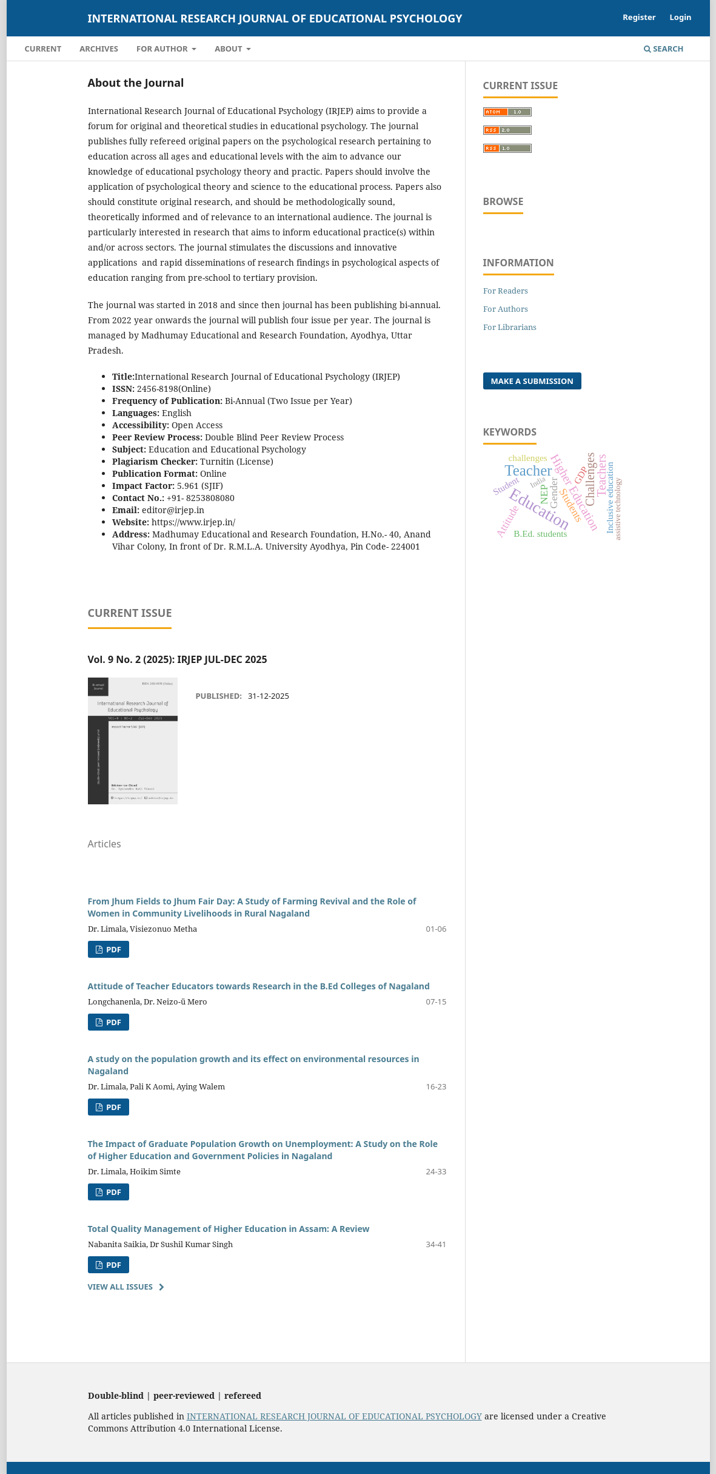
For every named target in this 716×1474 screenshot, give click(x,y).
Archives (98, 48)
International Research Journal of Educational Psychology (275, 18)
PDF (112, 949)
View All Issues (120, 1286)
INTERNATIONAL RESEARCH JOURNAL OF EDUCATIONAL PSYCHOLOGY (334, 1416)
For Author (163, 48)
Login (681, 17)
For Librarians (510, 326)
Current (43, 48)
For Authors (505, 308)
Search (664, 48)
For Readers (505, 290)
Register (639, 17)
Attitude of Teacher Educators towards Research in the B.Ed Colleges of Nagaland (259, 986)
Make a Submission (532, 380)
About (229, 48)
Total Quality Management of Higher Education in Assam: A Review (229, 1228)
